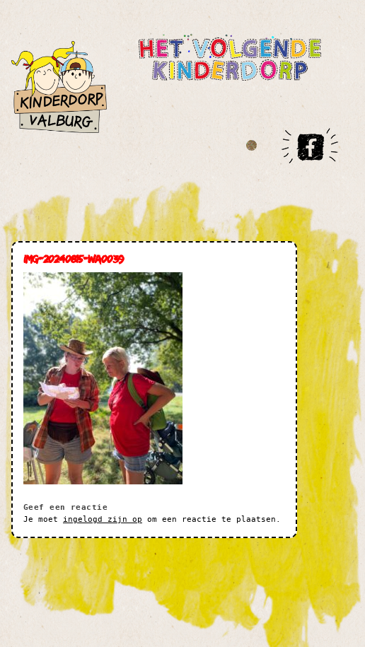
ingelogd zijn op (102, 519)
